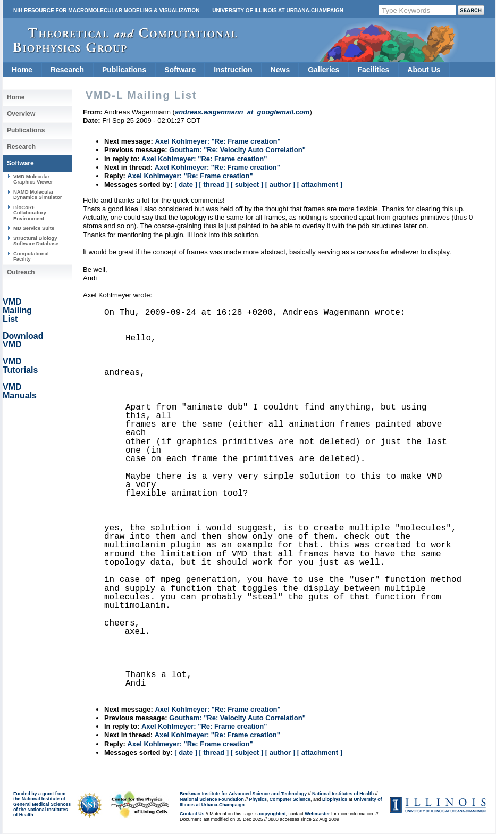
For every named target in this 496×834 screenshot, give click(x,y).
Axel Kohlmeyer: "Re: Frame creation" (217, 141)
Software (180, 69)
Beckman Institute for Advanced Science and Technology (243, 793)
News (280, 69)
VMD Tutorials (20, 365)
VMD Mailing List (17, 310)
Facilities (373, 69)
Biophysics (334, 799)
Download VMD (23, 340)
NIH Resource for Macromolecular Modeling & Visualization (106, 10)
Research (67, 69)
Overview (21, 114)
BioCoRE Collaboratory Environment (29, 212)
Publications (124, 69)
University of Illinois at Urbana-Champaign (277, 10)
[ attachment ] (319, 184)
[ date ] (185, 184)
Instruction (233, 69)
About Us (423, 69)
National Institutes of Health (343, 793)
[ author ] (280, 184)
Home (22, 69)
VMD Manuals (20, 391)
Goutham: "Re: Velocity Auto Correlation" (237, 150)
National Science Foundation (212, 799)
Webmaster (317, 813)
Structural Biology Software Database (35, 240)
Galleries (323, 69)
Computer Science (290, 799)
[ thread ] (214, 184)
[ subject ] (247, 184)
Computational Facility (31, 256)
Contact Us (192, 813)
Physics (258, 799)
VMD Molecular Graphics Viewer (33, 179)
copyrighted (272, 813)
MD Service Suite (33, 228)
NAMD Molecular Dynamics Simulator (37, 194)
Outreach (21, 272)
